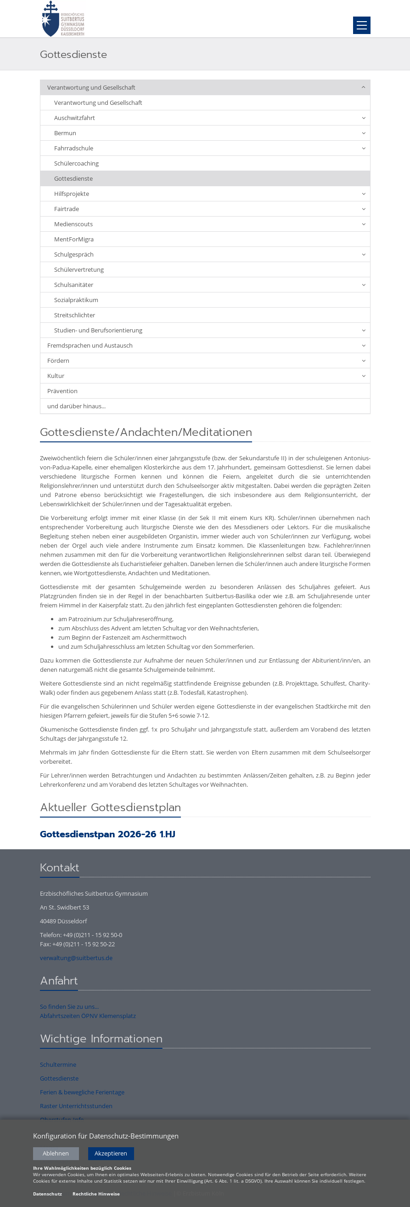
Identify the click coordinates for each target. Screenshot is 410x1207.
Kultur (55, 376)
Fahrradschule (73, 148)
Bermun (65, 133)
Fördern (58, 360)
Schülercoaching (76, 163)
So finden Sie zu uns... (69, 1006)
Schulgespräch (74, 254)
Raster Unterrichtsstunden (76, 1106)
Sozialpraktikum (76, 300)
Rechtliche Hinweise (96, 1195)
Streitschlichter (74, 315)
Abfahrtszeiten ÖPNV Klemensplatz (88, 1016)
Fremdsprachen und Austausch (90, 345)
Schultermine (58, 1064)
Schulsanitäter (73, 284)
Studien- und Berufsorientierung (98, 330)
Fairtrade (66, 209)
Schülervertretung (79, 269)
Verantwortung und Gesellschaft (91, 87)
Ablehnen (56, 1155)
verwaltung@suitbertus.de (76, 958)
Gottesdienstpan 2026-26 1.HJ (107, 834)
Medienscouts (73, 224)
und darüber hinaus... (76, 406)
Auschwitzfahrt (74, 118)
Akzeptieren (111, 1155)
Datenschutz (47, 1195)
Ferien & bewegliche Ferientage (82, 1092)
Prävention (62, 391)
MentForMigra (74, 239)
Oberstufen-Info (62, 1119)
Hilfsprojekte (71, 193)
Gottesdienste (73, 178)
